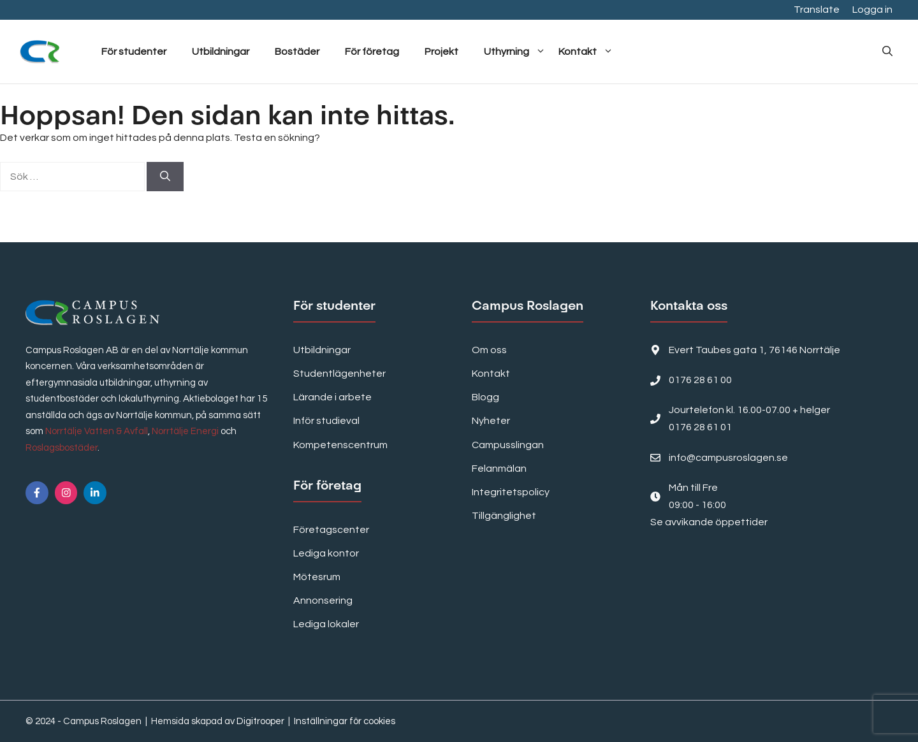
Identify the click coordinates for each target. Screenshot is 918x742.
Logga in (872, 9)
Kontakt (585, 52)
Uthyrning (515, 52)
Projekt (441, 52)
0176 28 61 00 (700, 380)
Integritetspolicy (511, 492)
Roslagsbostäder (62, 448)
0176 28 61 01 (700, 427)
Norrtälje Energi (185, 431)
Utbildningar (220, 52)
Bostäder (297, 52)
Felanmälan (499, 468)
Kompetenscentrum (340, 445)
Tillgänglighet (504, 516)
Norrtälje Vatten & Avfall (96, 431)
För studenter (133, 52)
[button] (887, 52)
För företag (372, 52)
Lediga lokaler (326, 624)
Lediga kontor (326, 553)
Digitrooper (260, 721)
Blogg (485, 397)
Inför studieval (326, 421)
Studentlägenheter (339, 373)
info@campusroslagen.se (728, 458)
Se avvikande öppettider (709, 522)
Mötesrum (316, 577)
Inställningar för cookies (344, 721)
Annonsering (323, 600)
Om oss (489, 350)
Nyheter (491, 421)
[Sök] (165, 176)
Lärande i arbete (332, 397)
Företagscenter (331, 530)
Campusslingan (508, 445)
